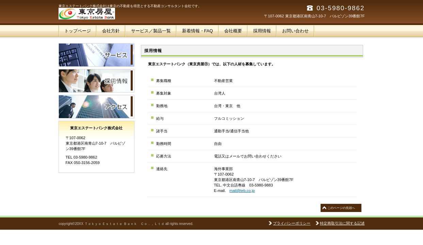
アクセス (96, 106)
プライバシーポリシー (291, 223)
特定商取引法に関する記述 (342, 223)
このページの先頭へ (341, 208)
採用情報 (96, 81)
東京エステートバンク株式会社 (127, 13)
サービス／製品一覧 (96, 55)
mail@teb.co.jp (242, 191)
